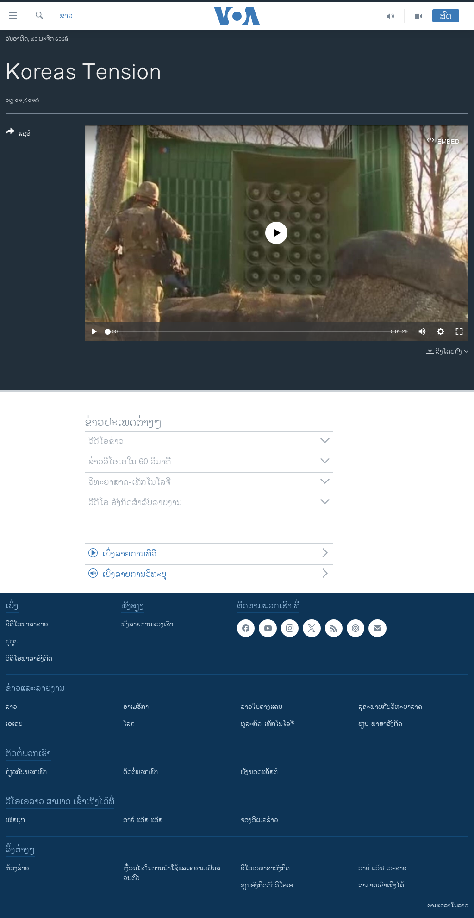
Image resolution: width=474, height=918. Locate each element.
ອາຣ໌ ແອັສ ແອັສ (142, 820)
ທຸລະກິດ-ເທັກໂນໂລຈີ (267, 724)
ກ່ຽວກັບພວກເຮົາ (26, 772)
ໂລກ (129, 724)
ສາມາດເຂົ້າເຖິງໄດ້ (381, 885)
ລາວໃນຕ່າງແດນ (261, 707)
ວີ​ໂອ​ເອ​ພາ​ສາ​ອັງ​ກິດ (265, 868)
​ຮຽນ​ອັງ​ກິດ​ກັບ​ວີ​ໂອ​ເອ (267, 885)
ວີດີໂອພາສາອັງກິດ (29, 658)
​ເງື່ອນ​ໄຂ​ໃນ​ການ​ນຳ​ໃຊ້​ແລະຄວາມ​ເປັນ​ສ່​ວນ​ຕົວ (171, 873)
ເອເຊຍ (14, 724)
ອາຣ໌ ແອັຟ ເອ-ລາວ (382, 868)
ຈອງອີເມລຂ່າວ (259, 820)
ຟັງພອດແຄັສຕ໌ (259, 772)
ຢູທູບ (12, 641)
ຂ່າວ (66, 16)
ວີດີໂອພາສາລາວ (27, 624)
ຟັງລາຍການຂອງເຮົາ (147, 624)
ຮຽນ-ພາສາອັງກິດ (380, 724)
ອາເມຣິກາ (136, 707)
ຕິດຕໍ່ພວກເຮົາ (140, 772)
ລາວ (11, 707)
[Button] (18, 134)
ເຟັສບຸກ (15, 820)
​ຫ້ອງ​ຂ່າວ (17, 868)
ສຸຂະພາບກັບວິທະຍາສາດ (390, 707)
